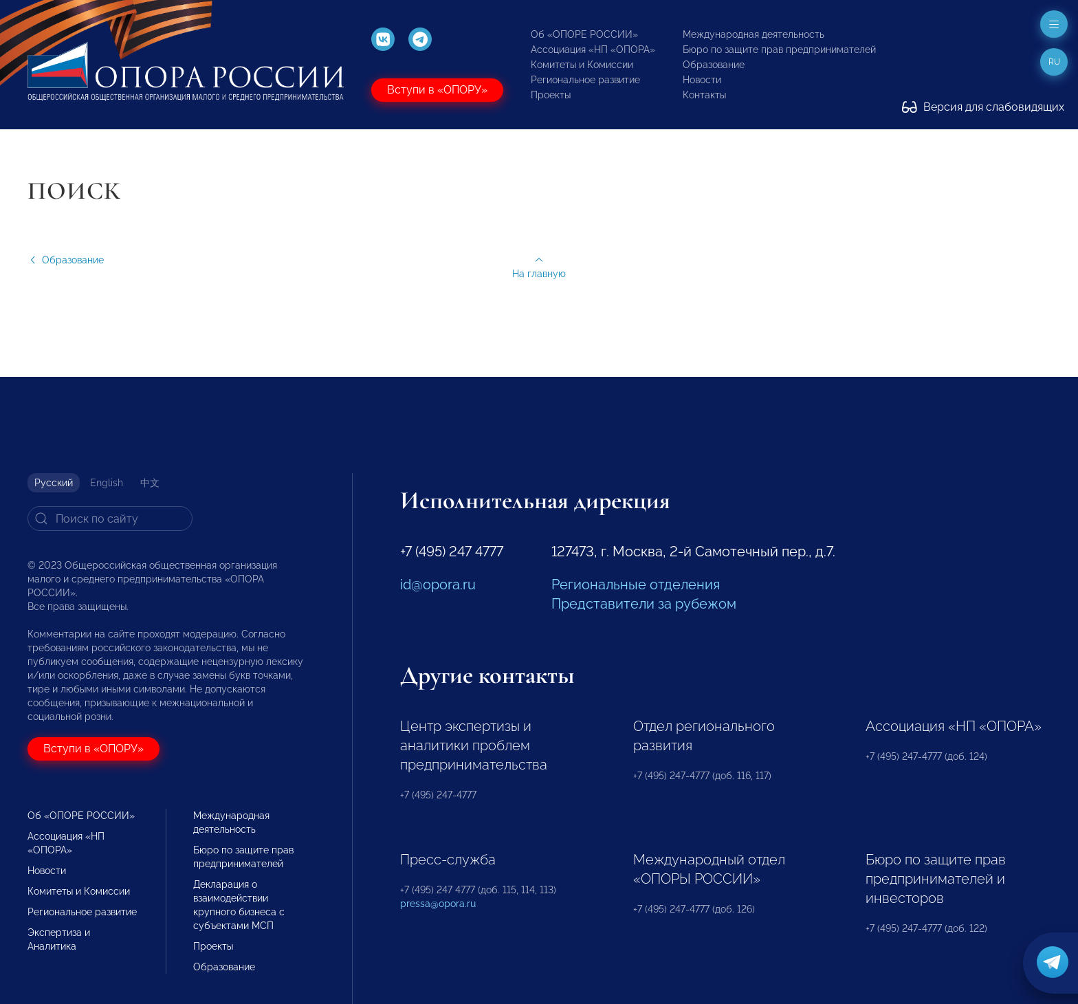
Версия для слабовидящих (983, 106)
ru (1054, 62)
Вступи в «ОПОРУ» (437, 89)
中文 (150, 482)
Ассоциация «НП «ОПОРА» (593, 49)
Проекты (551, 94)
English (106, 482)
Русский (53, 482)
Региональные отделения (635, 584)
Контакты (704, 94)
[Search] (110, 518)
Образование (714, 64)
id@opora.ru (438, 584)
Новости (702, 79)
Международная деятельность (753, 34)
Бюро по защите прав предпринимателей (779, 49)
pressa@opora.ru (438, 903)
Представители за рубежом (643, 604)
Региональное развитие (585, 79)
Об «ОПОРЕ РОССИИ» (584, 34)
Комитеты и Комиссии (582, 64)
